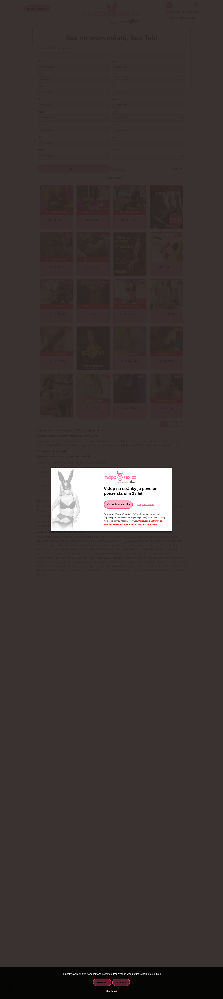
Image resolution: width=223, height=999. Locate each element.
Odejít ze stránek (145, 504)
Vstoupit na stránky (118, 504)
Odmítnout (111, 991)
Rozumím (121, 982)
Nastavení (102, 982)
